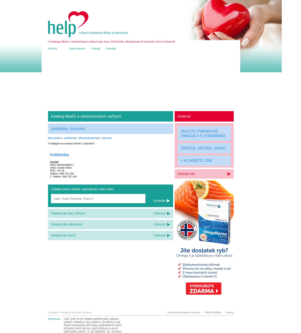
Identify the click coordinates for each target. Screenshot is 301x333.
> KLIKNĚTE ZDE (196, 160)
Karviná (107, 138)
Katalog (95, 48)
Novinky (52, 48)
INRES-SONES (213, 312)
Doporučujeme (77, 48)
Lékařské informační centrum (183, 312)
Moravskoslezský (89, 138)
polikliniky (70, 138)
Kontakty (111, 48)
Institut (230, 312)
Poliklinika (59, 155)
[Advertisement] (141, 80)
